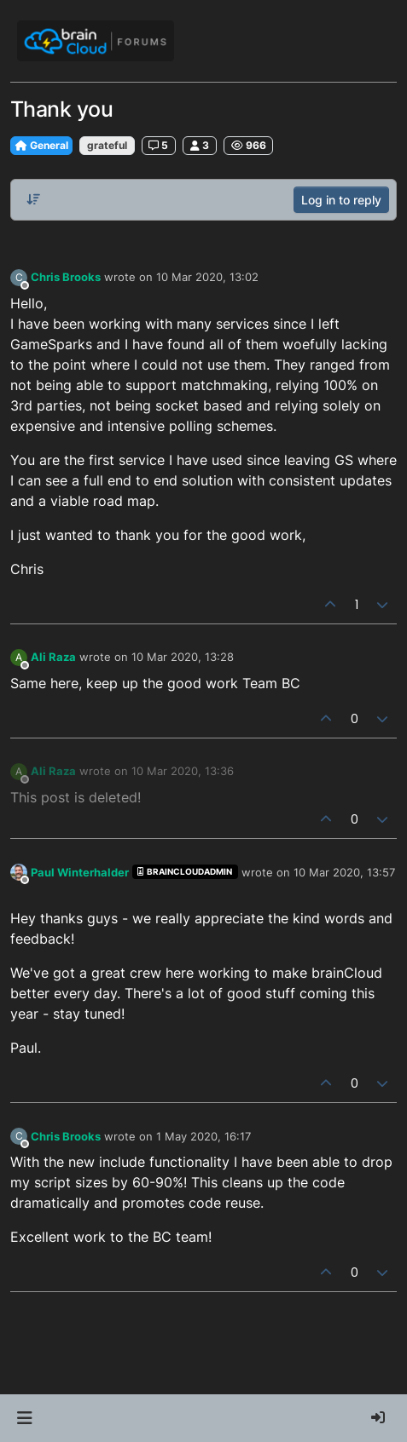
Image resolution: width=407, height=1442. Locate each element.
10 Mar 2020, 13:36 (182, 771)
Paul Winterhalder (80, 872)
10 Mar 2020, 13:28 (182, 657)
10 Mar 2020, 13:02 (207, 277)
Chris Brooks (66, 277)
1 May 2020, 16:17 (203, 1136)
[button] (24, 1418)
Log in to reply (341, 199)
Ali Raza (53, 657)
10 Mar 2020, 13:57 (344, 872)
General (41, 145)
